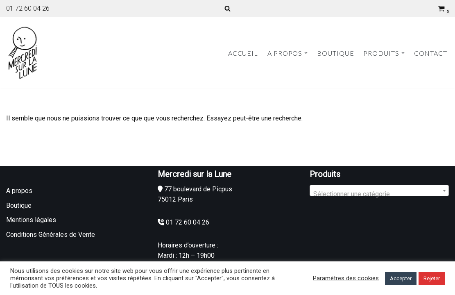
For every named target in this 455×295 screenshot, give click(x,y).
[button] (306, 52)
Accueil (243, 53)
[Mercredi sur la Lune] (22, 53)
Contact (430, 53)
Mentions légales (31, 220)
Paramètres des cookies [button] (346, 278)
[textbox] (379, 194)
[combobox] (379, 190)
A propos (19, 191)
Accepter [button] (401, 278)
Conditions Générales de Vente (50, 234)
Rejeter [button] (431, 278)
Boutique (335, 53)
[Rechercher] (227, 8)
